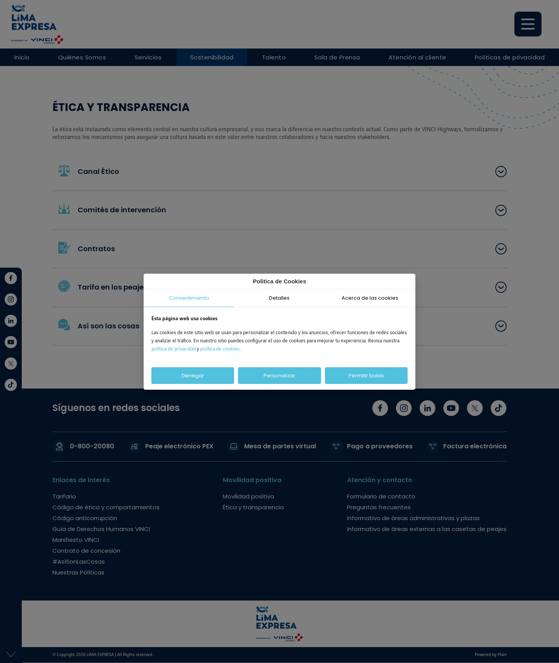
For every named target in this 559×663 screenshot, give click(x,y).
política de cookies (220, 349)
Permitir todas (366, 375)
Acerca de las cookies (370, 298)
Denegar (193, 375)
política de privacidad (174, 349)
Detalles (279, 298)
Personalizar (279, 375)
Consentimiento (189, 298)
